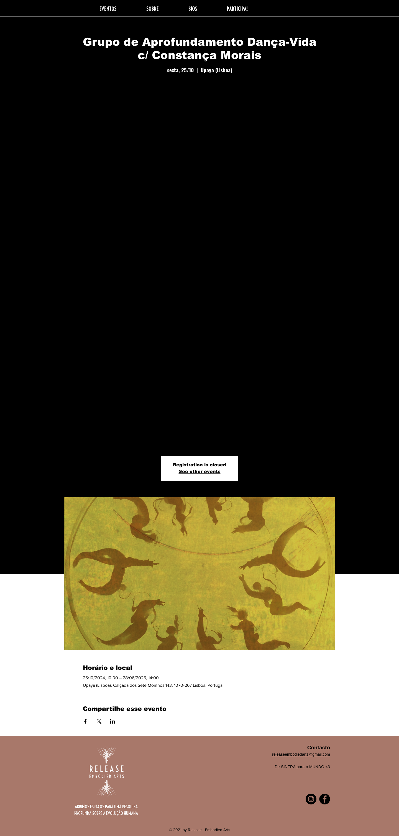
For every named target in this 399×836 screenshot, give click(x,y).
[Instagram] (311, 799)
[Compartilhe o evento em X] (99, 721)
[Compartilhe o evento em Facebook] (85, 721)
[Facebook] (324, 799)
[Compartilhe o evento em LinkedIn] (112, 721)
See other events (200, 471)
